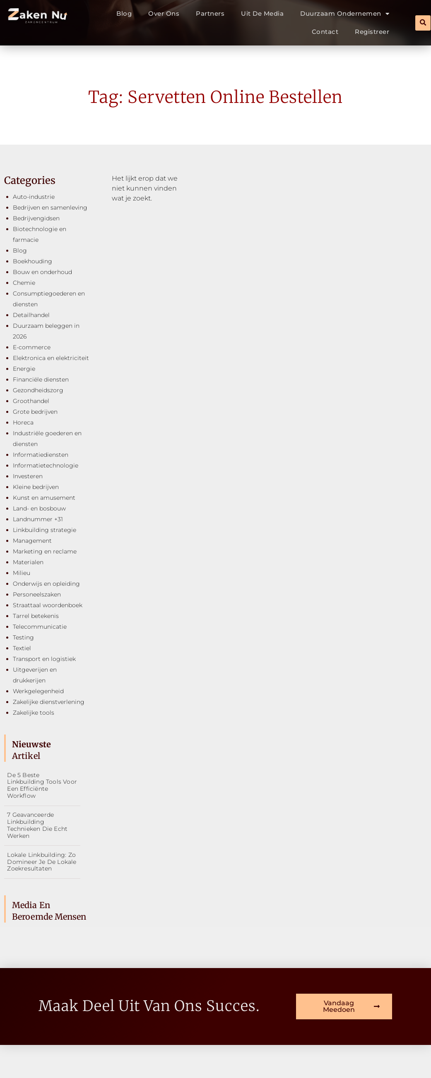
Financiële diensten (41, 379)
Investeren (28, 476)
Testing (23, 637)
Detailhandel (31, 315)
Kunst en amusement (44, 497)
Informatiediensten (40, 454)
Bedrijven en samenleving (50, 207)
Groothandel (31, 401)
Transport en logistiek (44, 659)
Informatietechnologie (45, 465)
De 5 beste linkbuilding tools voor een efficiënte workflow (42, 785)
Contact (325, 32)
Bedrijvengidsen (36, 218)
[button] (423, 23)
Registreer (372, 32)
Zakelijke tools (33, 712)
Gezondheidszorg (38, 390)
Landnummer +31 (38, 519)
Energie (24, 368)
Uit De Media (262, 13)
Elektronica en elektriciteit (51, 358)
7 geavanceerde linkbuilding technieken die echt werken (37, 825)
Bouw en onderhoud (42, 272)
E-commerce (32, 347)
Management (32, 540)
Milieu (21, 573)
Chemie (24, 282)
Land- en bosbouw (39, 508)
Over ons (163, 13)
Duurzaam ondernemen (344, 14)
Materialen (28, 562)
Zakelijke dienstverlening (48, 702)
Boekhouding (32, 261)
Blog (124, 13)
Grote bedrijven (35, 411)
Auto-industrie (34, 196)
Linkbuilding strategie (44, 530)
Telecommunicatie (40, 626)
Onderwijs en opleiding (46, 583)
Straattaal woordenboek (47, 605)
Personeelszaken (37, 594)
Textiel (22, 648)
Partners (210, 13)
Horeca (23, 422)
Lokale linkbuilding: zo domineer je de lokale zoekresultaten (41, 862)
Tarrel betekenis (36, 616)
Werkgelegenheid (38, 691)
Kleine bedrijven (36, 487)
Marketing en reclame (45, 551)
